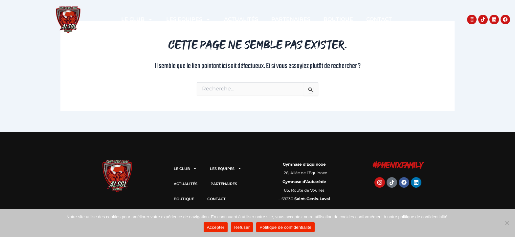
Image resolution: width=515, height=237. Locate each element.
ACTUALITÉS (241, 19)
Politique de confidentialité (285, 227)
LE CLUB (137, 19)
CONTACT (379, 19)
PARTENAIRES (290, 19)
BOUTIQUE (338, 19)
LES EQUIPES (188, 19)
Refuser (242, 227)
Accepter (215, 227)
